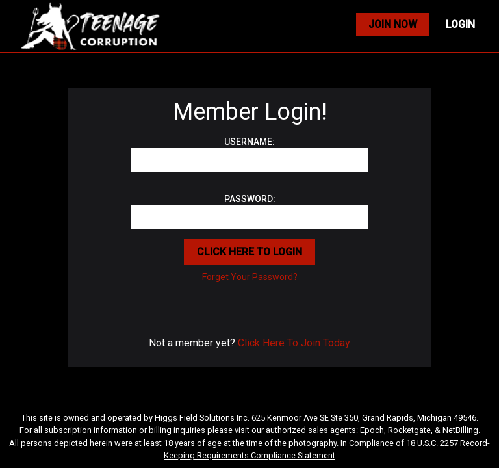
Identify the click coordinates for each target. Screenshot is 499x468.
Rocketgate (409, 430)
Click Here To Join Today (294, 343)
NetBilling (460, 430)
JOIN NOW (392, 24)
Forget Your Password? (250, 277)
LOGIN (460, 24)
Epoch (372, 430)
